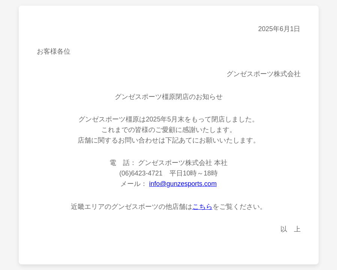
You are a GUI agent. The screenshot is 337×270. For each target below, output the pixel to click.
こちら (202, 206)
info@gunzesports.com (183, 184)
